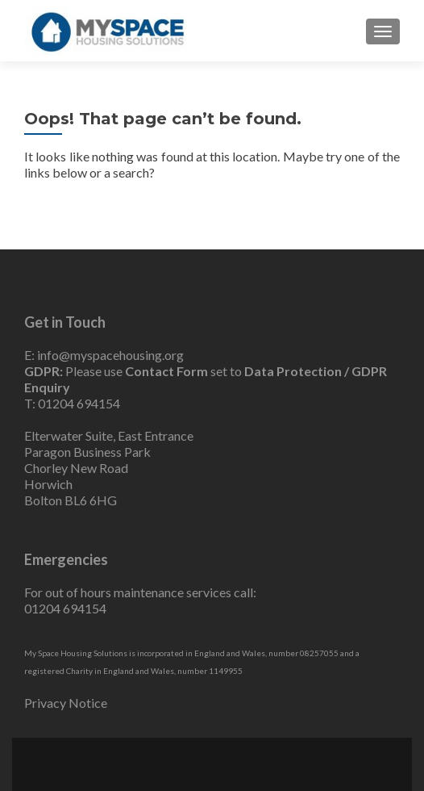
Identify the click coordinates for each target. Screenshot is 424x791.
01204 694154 (79, 403)
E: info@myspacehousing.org (104, 354)
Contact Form (166, 371)
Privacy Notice (65, 702)
